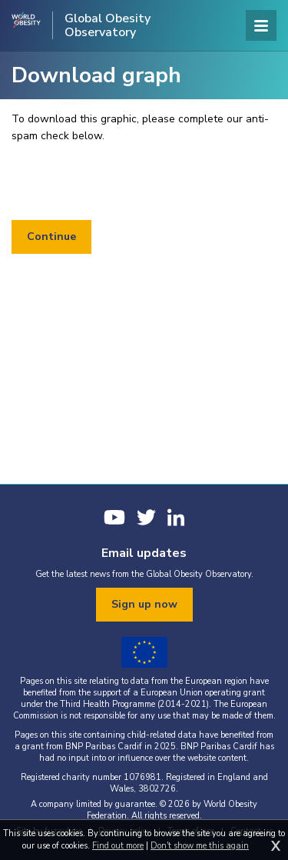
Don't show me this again (200, 846)
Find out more (118, 846)
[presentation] (128, 182)
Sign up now (144, 604)
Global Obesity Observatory (108, 25)
